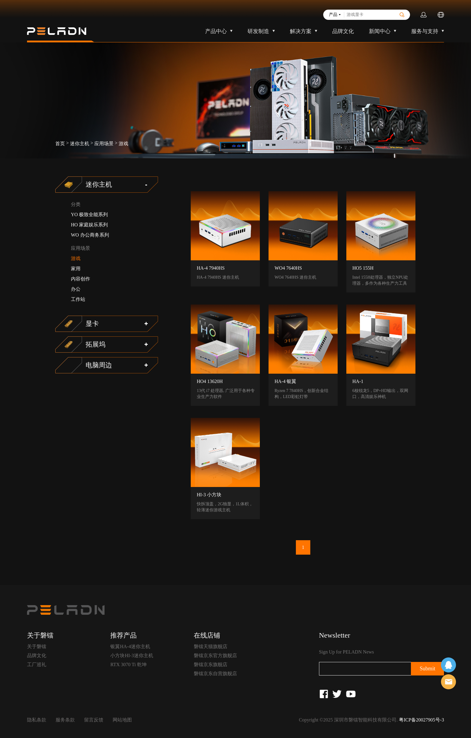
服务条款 (65, 719)
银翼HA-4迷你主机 (130, 646)
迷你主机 (79, 143)
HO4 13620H (210, 381)
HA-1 (357, 381)
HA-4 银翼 (285, 381)
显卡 (92, 323)
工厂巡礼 (36, 664)
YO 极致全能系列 (89, 214)
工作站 (78, 299)
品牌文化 (343, 31)
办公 (76, 289)
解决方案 (300, 31)
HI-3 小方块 (209, 494)
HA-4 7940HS (211, 268)
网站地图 (122, 719)
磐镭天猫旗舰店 (210, 646)
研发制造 (258, 31)
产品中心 (216, 31)
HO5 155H (363, 268)
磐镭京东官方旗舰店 (215, 655)
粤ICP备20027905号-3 (421, 719)
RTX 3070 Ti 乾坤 (128, 664)
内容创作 (80, 278)
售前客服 (448, 681)
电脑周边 (99, 365)
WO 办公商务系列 (90, 234)
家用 (76, 268)
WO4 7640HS (288, 268)
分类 (76, 204)
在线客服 (448, 664)
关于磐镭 (36, 646)
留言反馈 (93, 719)
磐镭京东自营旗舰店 (215, 673)
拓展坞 (95, 344)
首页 (60, 143)
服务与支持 (424, 31)
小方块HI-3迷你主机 (131, 655)
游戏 (123, 143)
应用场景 (104, 143)
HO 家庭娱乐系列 (89, 224)
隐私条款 (36, 719)
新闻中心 (379, 31)
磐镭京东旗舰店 (210, 664)
